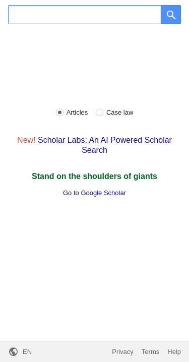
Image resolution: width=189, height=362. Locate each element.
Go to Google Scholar (94, 193)
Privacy (123, 351)
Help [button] (174, 351)
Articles (77, 112)
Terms (150, 351)
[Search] (84, 14)
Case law (119, 112)
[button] (20, 352)
